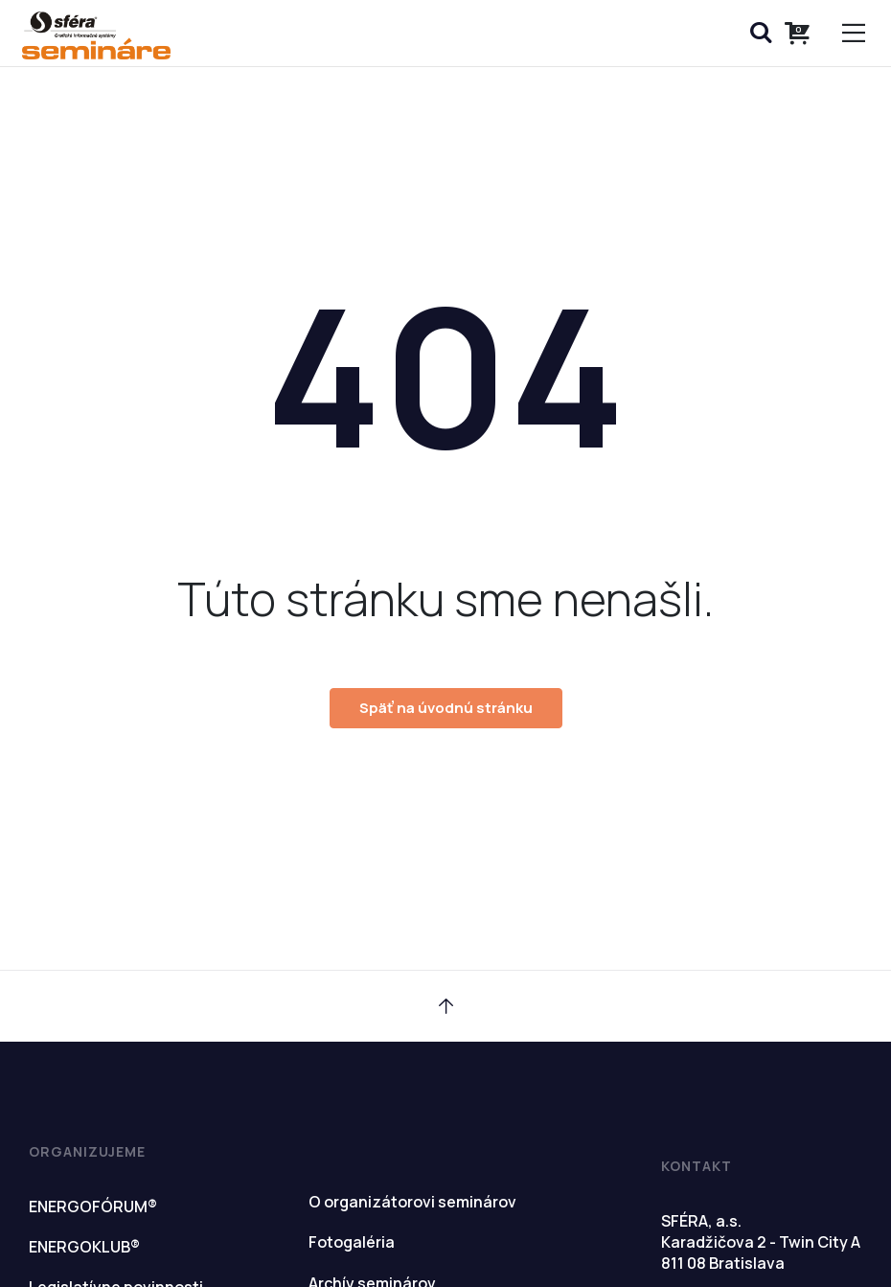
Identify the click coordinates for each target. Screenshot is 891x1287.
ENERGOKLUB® (84, 1246)
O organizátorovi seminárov (412, 1201)
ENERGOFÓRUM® (93, 1206)
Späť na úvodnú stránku (446, 708)
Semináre (96, 35)
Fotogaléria (351, 1242)
